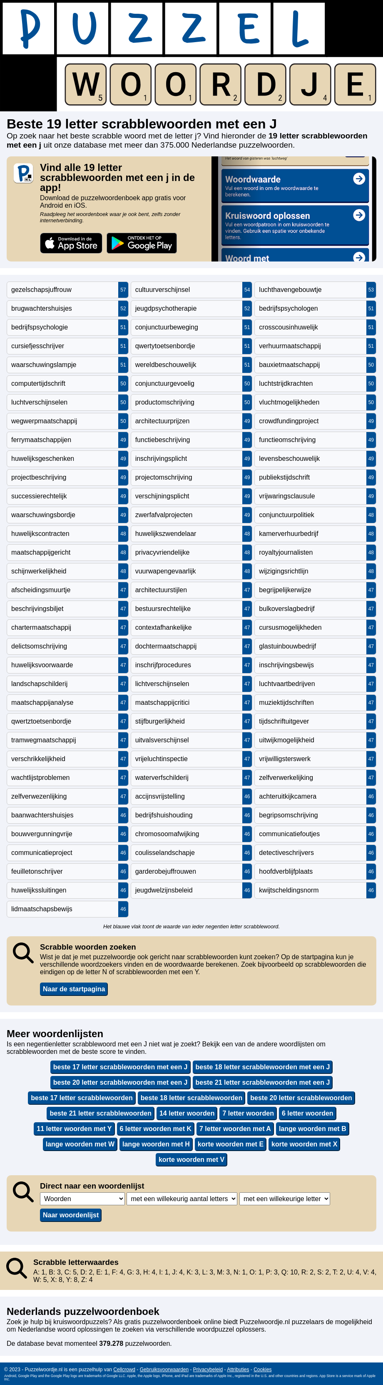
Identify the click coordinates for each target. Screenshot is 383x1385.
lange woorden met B (312, 1128)
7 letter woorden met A (235, 1128)
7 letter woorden (248, 1113)
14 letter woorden (186, 1113)
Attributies (238, 1369)
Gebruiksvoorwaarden (164, 1369)
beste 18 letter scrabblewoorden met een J (263, 1067)
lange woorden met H (156, 1144)
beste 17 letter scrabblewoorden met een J (120, 1067)
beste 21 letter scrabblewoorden (101, 1113)
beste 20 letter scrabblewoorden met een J (120, 1082)
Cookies (262, 1369)
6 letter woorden (307, 1113)
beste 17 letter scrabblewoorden (82, 1097)
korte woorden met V (191, 1159)
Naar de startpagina (74, 989)
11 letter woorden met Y (74, 1128)
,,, (82, 1198)
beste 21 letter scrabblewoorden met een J (263, 1082)
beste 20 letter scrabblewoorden (301, 1097)
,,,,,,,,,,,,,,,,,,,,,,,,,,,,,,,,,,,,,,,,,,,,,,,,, (182, 1198)
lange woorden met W (80, 1144)
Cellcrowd (124, 1369)
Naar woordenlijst (71, 1215)
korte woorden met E (231, 1144)
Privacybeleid (208, 1369)
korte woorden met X (304, 1144)
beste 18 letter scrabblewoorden (192, 1097)
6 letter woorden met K (156, 1128)
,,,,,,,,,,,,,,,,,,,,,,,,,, (284, 1198)
